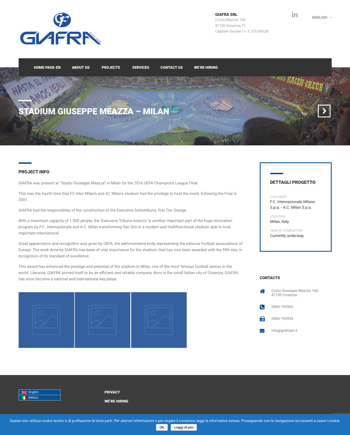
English (30, 392)
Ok (162, 427)
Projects (111, 68)
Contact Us (171, 68)
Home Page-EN (47, 68)
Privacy (112, 392)
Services (140, 68)
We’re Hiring (206, 68)
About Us (81, 68)
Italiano (30, 398)
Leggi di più (183, 427)
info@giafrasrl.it (285, 331)
